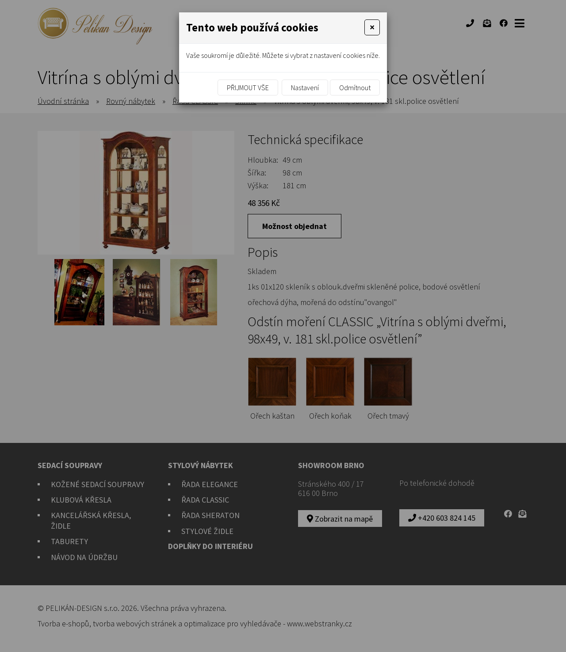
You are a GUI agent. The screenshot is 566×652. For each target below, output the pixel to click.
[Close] (372, 27)
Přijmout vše (248, 87)
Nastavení (305, 87)
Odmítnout (355, 87)
